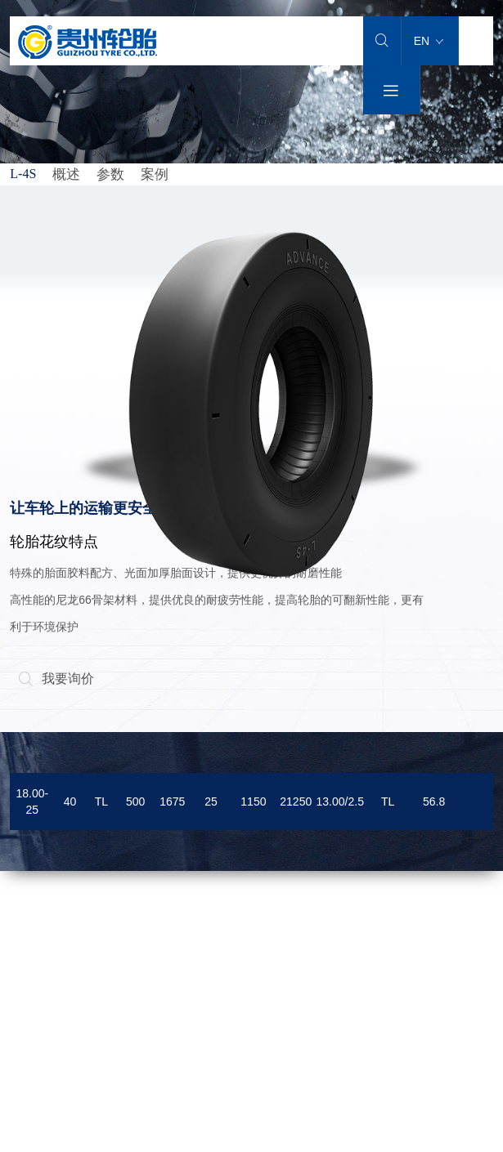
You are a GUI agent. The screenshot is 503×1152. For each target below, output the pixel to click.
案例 (154, 174)
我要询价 (56, 678)
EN (428, 40)
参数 (110, 174)
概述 (66, 174)
